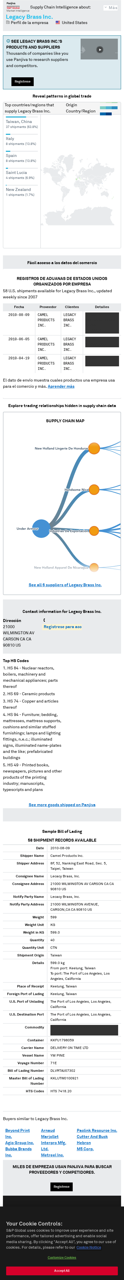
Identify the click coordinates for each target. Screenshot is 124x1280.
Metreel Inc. (52, 1155)
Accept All (61, 1272)
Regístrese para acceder (67, 627)
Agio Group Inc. (19, 1143)
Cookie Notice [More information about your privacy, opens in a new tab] (89, 1250)
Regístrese (22, 81)
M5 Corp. (85, 1149)
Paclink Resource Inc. (97, 1131)
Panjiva (18, 7)
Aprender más (61, 386)
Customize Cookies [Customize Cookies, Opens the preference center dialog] (62, 1259)
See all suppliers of (65, 585)
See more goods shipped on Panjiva (62, 805)
